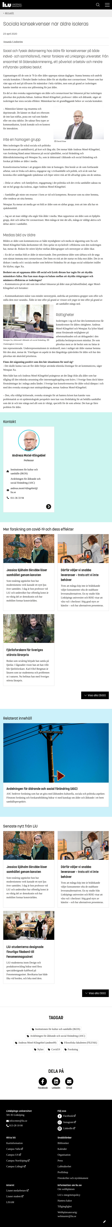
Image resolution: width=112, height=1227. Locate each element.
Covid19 (55, 1049)
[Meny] (107, 4)
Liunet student (13, 1196)
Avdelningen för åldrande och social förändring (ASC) (25, 480)
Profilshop (63, 1172)
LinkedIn (65, 1128)
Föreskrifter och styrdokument (73, 1178)
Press (60, 1160)
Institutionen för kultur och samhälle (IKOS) (24, 471)
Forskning (72, 1049)
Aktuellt (9, 13)
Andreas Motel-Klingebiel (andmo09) (37, 1042)
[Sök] (98, 4)
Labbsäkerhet (64, 1166)
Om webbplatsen (66, 1189)
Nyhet (40, 1049)
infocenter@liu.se (18, 1120)
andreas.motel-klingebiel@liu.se (24, 490)
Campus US (12, 1154)
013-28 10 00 (16, 1125)
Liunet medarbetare (16, 1190)
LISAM (10, 1202)
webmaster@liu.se (67, 1216)
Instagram (65, 1122)
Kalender (62, 1149)
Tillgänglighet (65, 1206)
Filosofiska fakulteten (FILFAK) (80, 1042)
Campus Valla (13, 1149)
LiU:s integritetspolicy (69, 1195)
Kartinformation (14, 1143)
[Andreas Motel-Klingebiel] (28, 506)
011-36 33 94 (17, 498)
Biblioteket (63, 1143)
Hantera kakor (65, 1200)
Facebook (65, 1116)
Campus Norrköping (16, 1160)
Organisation (64, 1154)
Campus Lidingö (14, 1166)
